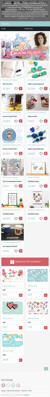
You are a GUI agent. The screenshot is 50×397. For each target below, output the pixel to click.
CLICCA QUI (23, 18)
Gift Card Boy (32, 286)
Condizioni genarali (13, 390)
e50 (4, 322)
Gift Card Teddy (8, 351)
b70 (29, 322)
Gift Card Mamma (9, 286)
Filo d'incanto (7, 84)
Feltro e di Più (32, 116)
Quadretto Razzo (34, 177)
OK (32, 18)
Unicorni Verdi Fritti (10, 116)
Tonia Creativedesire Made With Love (15, 181)
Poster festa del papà (10, 177)
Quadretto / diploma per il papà (13, 145)
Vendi (30, 390)
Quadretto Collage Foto (36, 210)
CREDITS (26, 395)
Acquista (24, 390)
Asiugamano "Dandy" (10, 80)
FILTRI (3, 29)
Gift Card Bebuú (33, 318)
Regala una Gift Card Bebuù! (25, 261)
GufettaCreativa (8, 214)
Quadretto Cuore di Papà (11, 210)
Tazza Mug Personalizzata (12, 112)
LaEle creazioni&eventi (35, 84)
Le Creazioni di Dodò (10, 246)
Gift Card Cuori (8, 318)
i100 (4, 355)
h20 (4, 290)
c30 (29, 290)
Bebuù (3, 390)
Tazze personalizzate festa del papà (15, 242)
